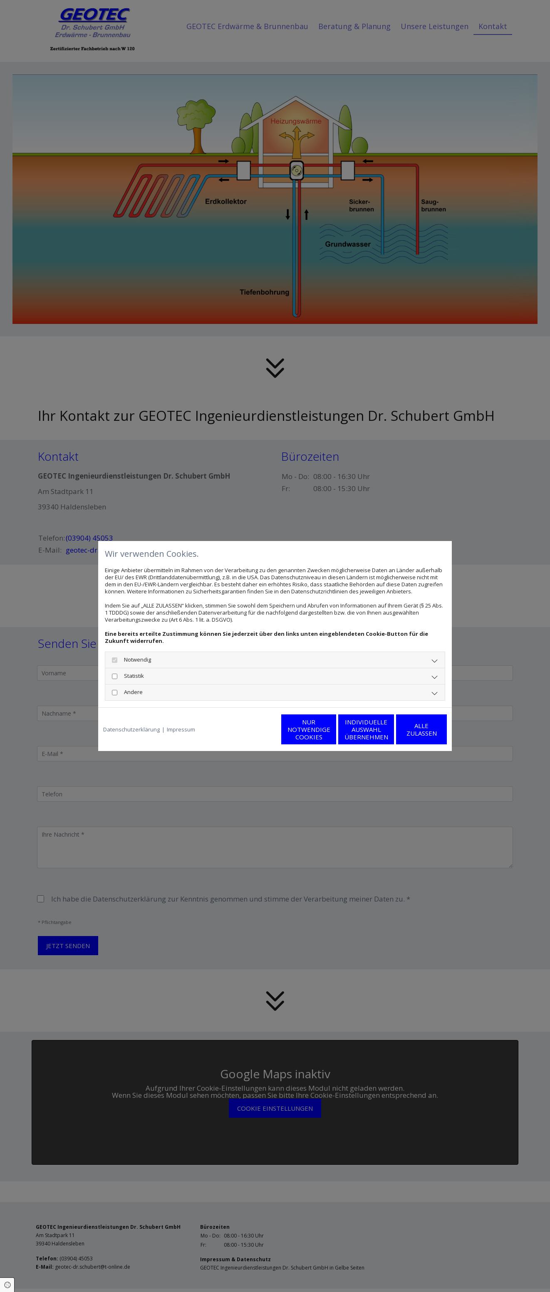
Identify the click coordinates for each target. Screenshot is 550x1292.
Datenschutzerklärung (131, 729)
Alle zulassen (408, 729)
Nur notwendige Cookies (250, 729)
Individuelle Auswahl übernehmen (329, 729)
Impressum (181, 729)
